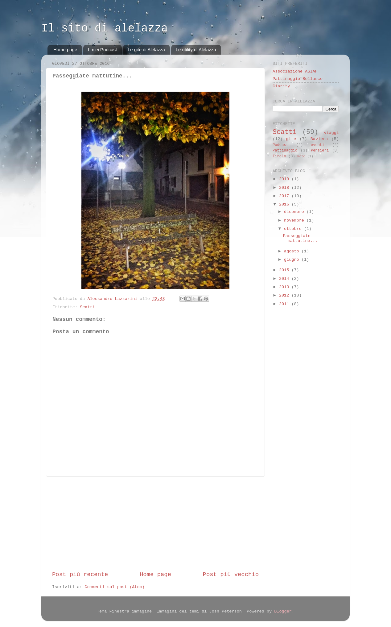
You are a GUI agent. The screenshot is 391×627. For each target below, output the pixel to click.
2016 (285, 204)
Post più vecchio (231, 574)
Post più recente (80, 574)
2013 (285, 287)
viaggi (331, 133)
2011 (285, 304)
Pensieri (320, 150)
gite (291, 139)
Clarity (281, 86)
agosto (293, 251)
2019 (285, 179)
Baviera (319, 139)
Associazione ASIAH (295, 71)
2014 (285, 278)
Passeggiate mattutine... (300, 238)
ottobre (294, 228)
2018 (285, 187)
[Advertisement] (155, 523)
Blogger (283, 611)
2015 (285, 270)
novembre (295, 220)
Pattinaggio (285, 150)
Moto (301, 156)
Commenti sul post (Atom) (114, 587)
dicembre (295, 212)
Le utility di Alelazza (196, 49)
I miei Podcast (102, 49)
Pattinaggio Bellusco (298, 79)
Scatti (87, 307)
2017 (285, 196)
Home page (65, 49)
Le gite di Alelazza (146, 49)
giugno (293, 259)
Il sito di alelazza (104, 28)
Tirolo (279, 156)
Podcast (280, 145)
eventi (317, 145)
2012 (285, 295)
